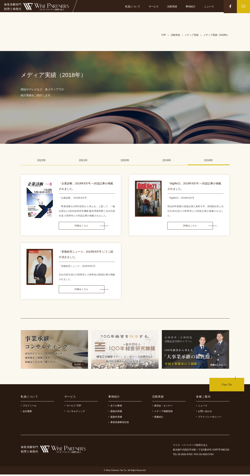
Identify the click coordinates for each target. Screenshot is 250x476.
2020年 (125, 160)
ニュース (209, 6)
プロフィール (29, 407)
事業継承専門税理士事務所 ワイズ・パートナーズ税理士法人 (36, 6)
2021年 (83, 160)
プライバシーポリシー (208, 418)
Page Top (227, 386)
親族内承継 (115, 412)
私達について (132, 6)
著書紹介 (158, 418)
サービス (154, 6)
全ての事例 (115, 407)
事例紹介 (191, 6)
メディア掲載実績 (162, 412)
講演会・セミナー (162, 407)
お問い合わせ (204, 412)
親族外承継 (115, 418)
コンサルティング (74, 412)
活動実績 (172, 6)
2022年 (41, 160)
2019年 (166, 160)
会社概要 (26, 412)
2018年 (208, 160)
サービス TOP (72, 407)
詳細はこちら (78, 226)
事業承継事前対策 (118, 423)
